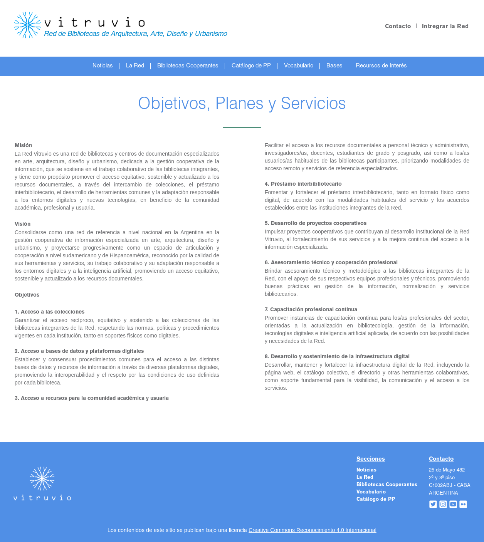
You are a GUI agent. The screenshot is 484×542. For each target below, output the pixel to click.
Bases (334, 66)
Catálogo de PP (251, 66)
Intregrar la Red (445, 26)
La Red (135, 66)
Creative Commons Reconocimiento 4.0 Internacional (312, 530)
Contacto (398, 26)
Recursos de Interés (381, 66)
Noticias (102, 66)
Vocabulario (298, 66)
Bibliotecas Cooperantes (187, 66)
